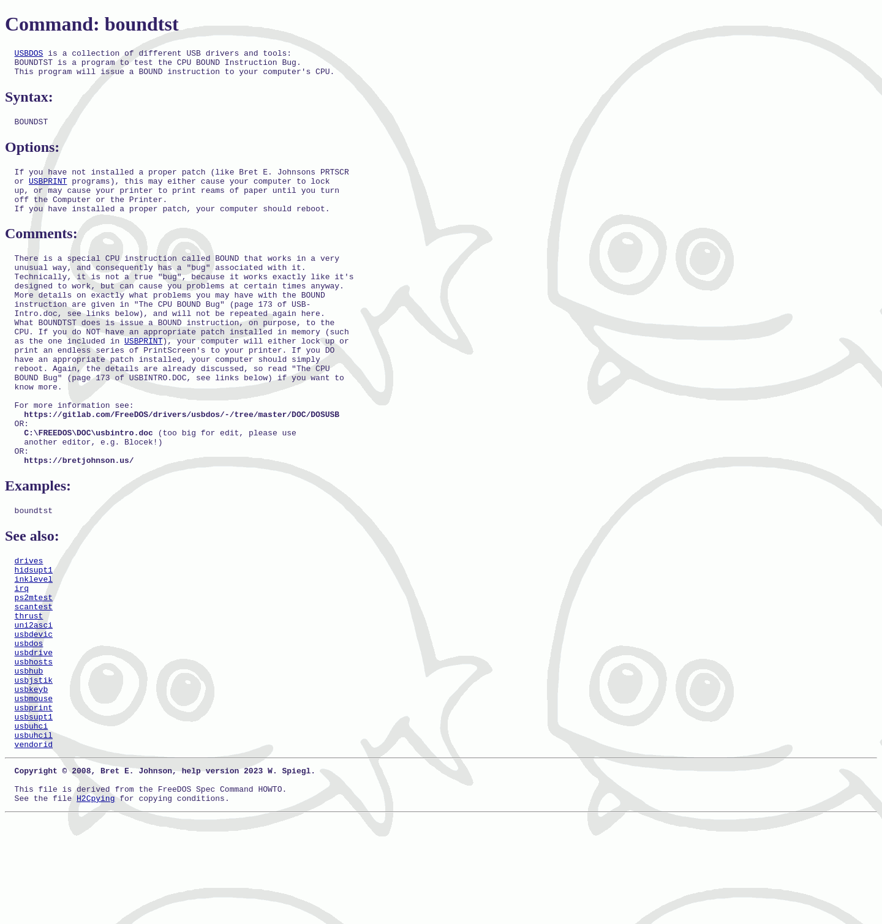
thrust (29, 688)
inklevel (34, 644)
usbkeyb (31, 777)
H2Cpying (96, 904)
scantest (34, 677)
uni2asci (34, 699)
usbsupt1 (34, 810)
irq (22, 655)
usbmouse (34, 788)
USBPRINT (48, 191)
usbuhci (31, 821)
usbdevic (34, 710)
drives (29, 622)
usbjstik (34, 766)
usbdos (29, 721)
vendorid (34, 843)
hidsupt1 (34, 633)
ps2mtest (34, 666)
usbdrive (34, 732)
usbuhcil (34, 832)
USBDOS (29, 54)
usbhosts (34, 743)
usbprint (34, 799)
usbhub (29, 755)
